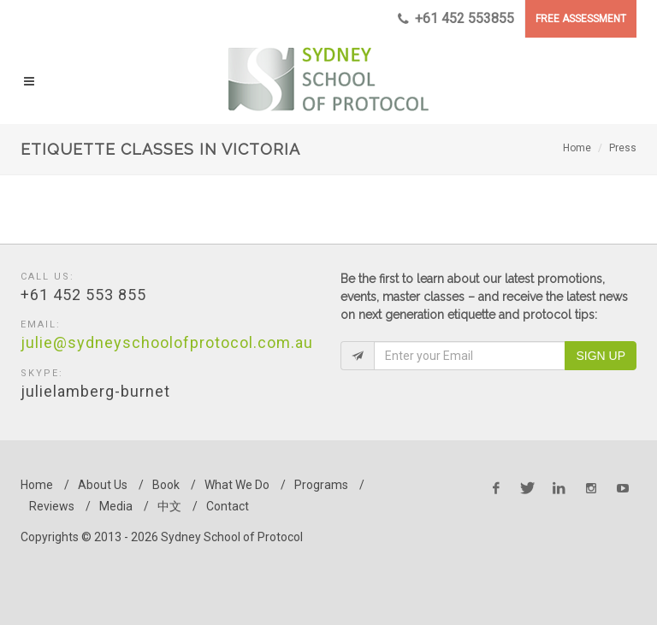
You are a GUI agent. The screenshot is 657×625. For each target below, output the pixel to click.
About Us (102, 485)
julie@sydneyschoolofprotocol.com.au (167, 342)
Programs (321, 485)
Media (116, 506)
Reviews (51, 506)
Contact (227, 506)
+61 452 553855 (456, 19)
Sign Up (600, 356)
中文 (169, 506)
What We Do (236, 485)
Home (577, 148)
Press (622, 148)
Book (166, 485)
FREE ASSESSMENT (581, 19)
